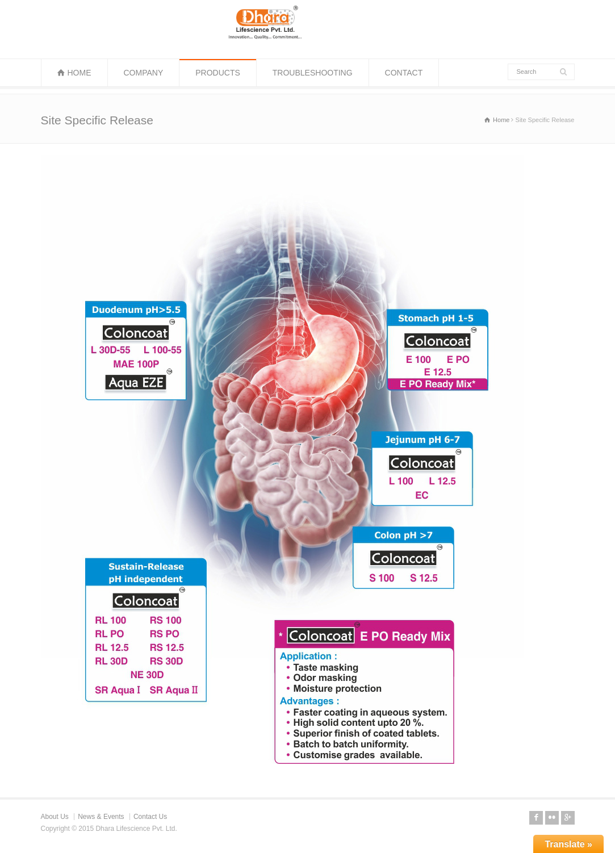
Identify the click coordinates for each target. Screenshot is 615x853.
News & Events (101, 817)
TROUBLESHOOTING (313, 72)
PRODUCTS (217, 72)
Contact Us (150, 817)
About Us (55, 817)
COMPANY (144, 72)
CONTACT (404, 72)
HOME (79, 72)
